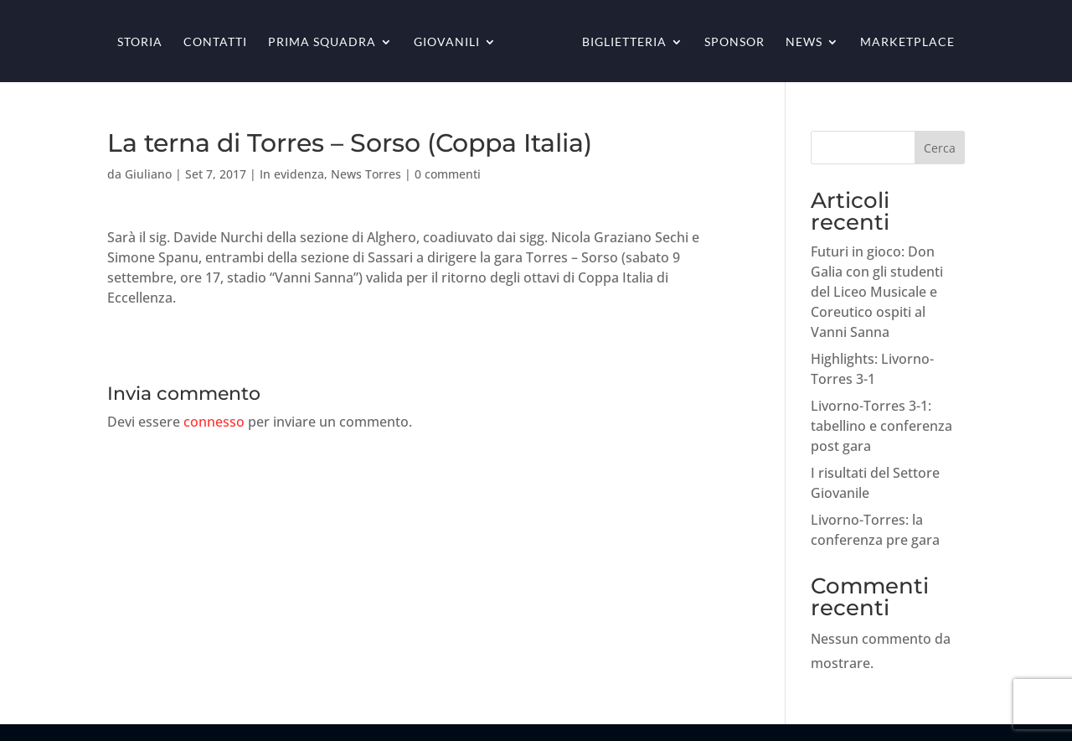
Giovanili (447, 42)
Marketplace (907, 42)
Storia (139, 42)
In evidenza (292, 174)
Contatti (215, 42)
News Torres (366, 174)
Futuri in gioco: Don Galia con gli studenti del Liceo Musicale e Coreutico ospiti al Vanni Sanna (877, 291)
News (804, 42)
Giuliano (148, 174)
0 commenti (448, 174)
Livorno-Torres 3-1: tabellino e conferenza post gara (881, 425)
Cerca (940, 148)
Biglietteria (624, 42)
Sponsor (734, 42)
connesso (214, 421)
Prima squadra (322, 42)
